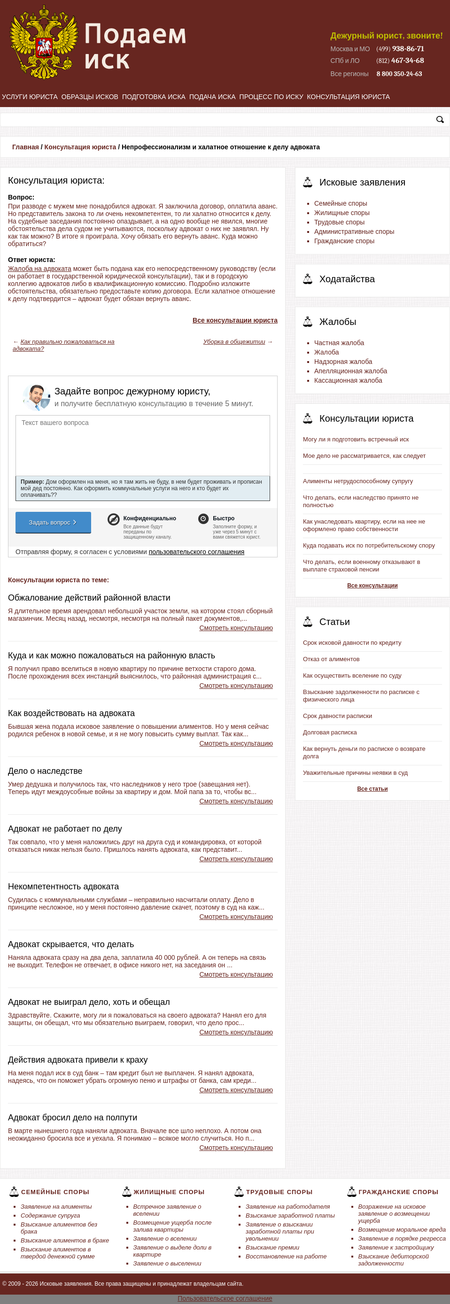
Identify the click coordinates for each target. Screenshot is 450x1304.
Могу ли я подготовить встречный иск (356, 439)
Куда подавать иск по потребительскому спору (369, 545)
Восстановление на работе (286, 1256)
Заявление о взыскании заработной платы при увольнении (280, 1231)
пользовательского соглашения (197, 552)
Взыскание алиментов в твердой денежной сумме (58, 1253)
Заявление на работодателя (288, 1206)
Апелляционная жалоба (350, 371)
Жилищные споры (342, 212)
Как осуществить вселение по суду (352, 675)
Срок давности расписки (337, 715)
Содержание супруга (50, 1215)
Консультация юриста (348, 96)
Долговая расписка (330, 732)
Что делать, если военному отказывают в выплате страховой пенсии (361, 565)
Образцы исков (90, 96)
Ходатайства (347, 279)
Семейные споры (340, 203)
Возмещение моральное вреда (402, 1229)
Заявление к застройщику (396, 1247)
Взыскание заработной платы (290, 1215)
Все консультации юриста (235, 320)
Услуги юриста (30, 96)
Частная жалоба (339, 343)
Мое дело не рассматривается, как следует (364, 455)
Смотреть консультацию (236, 628)
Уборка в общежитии (234, 341)
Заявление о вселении (165, 1238)
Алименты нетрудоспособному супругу (358, 481)
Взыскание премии (272, 1247)
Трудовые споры (339, 222)
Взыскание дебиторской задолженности (393, 1260)
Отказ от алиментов (331, 659)
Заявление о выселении (167, 1263)
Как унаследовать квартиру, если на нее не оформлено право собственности (364, 525)
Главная (25, 147)
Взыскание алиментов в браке (65, 1240)
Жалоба (326, 352)
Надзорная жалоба (343, 361)
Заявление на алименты (56, 1206)
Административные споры (354, 231)
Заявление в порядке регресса (402, 1238)
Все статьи (372, 789)
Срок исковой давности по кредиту (352, 642)
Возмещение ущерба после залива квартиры (172, 1226)
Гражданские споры (344, 241)
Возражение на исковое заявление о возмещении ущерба (394, 1213)
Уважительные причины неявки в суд (355, 772)
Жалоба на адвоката (39, 268)
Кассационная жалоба (348, 380)
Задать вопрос (53, 522)
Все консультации (372, 585)
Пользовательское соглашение (225, 1298)
